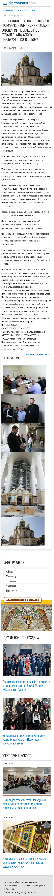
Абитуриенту (11, 576)
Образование (11, 581)
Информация (11, 585)
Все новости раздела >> (38, 354)
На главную (7, 10)
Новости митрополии (25, 10)
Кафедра (9, 571)
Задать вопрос (11, 590)
